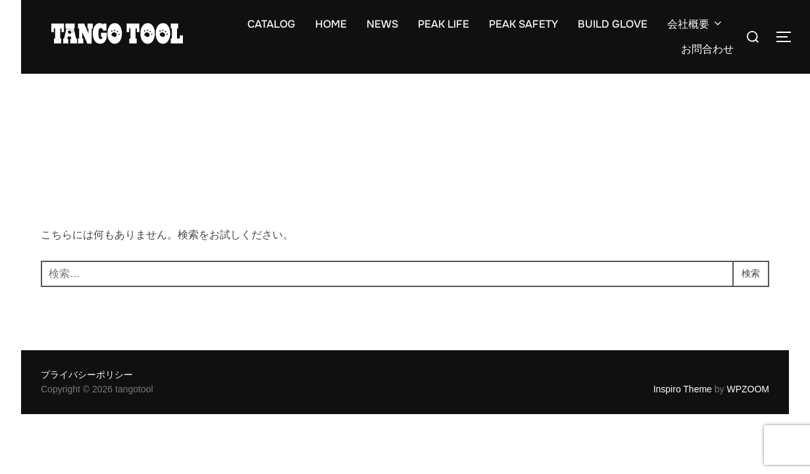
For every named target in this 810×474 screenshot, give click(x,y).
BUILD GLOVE (612, 24)
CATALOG (271, 24)
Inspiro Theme (682, 389)
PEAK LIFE (443, 24)
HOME (331, 24)
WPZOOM (747, 389)
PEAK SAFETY (523, 24)
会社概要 (695, 24)
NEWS (382, 24)
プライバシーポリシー (87, 374)
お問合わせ (707, 49)
